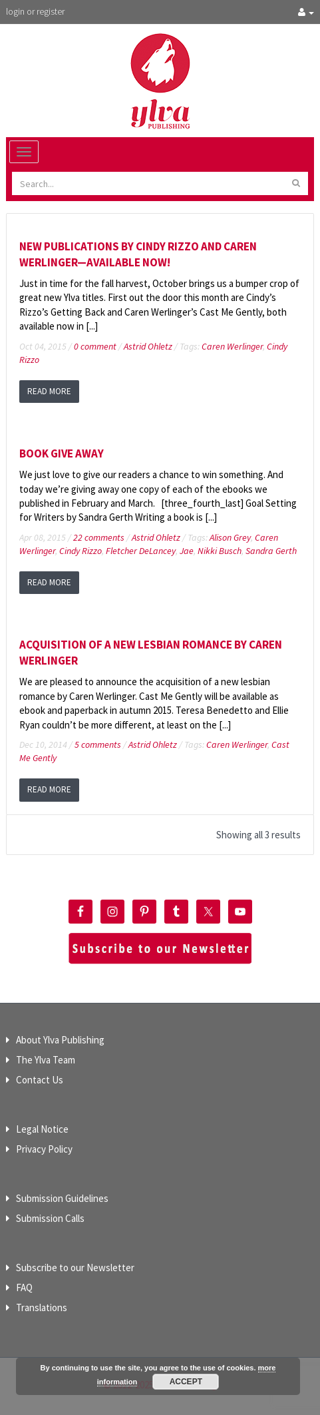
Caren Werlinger (232, 346)
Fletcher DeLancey (141, 551)
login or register (35, 11)
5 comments (98, 744)
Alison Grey (230, 537)
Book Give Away (61, 453)
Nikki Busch (219, 551)
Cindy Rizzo (80, 551)
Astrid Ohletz (148, 346)
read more (49, 391)
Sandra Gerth (271, 551)
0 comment (95, 346)
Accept (186, 1381)
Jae (187, 551)
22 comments (98, 537)
